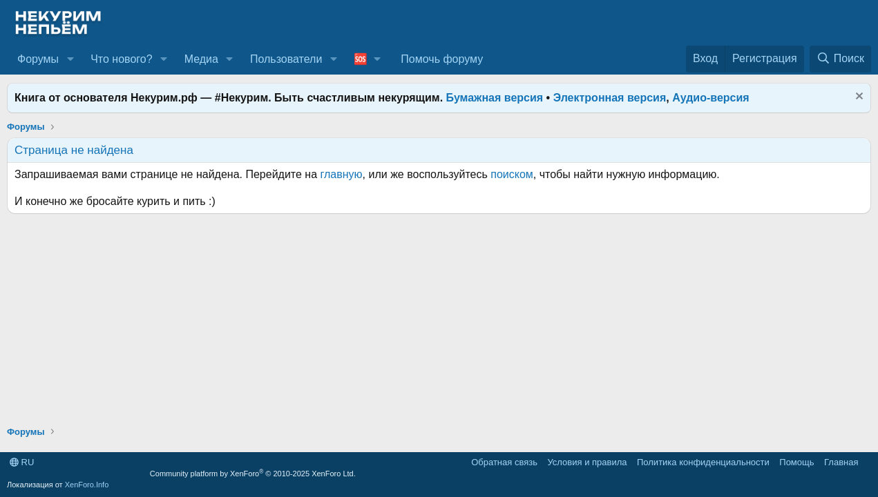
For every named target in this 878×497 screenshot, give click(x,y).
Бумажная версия (495, 98)
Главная (841, 462)
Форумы (38, 59)
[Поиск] (840, 59)
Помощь (796, 462)
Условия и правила (587, 462)
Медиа (201, 59)
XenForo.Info (87, 484)
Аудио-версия (711, 98)
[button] (70, 59)
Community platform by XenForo (253, 473)
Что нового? (121, 59)
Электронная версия (610, 98)
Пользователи (286, 59)
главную (342, 174)
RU (22, 462)
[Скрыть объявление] (857, 97)
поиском (511, 174)
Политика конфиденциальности (703, 462)
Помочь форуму (442, 59)
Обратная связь (504, 462)
